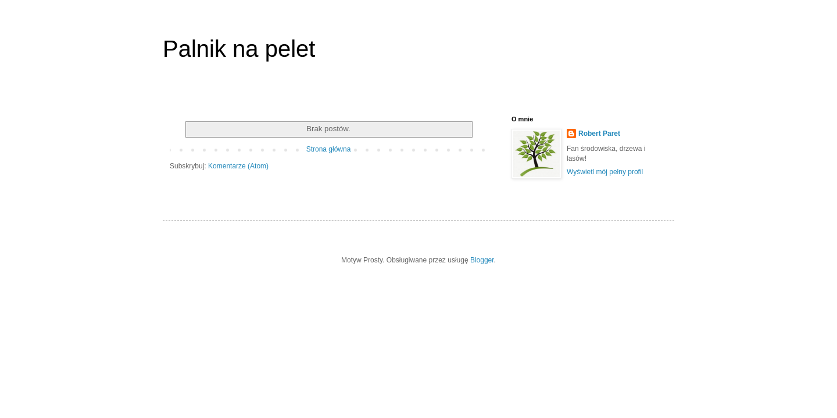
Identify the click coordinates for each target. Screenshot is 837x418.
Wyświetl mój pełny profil (605, 172)
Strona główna (328, 149)
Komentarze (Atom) (238, 166)
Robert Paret (599, 133)
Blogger (482, 260)
